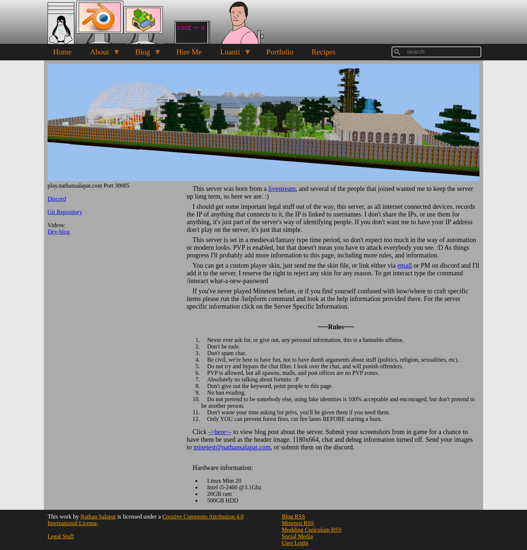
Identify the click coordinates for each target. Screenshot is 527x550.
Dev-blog (59, 232)
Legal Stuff (61, 536)
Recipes (323, 52)
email (404, 265)
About (100, 54)
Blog (143, 54)
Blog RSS (293, 516)
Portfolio (279, 52)
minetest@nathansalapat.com (232, 447)
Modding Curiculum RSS (312, 530)
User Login (295, 543)
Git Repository (65, 212)
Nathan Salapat (98, 516)
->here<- (220, 432)
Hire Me (189, 52)
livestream (282, 188)
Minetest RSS (298, 523)
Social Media (297, 536)
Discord (57, 199)
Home (62, 52)
